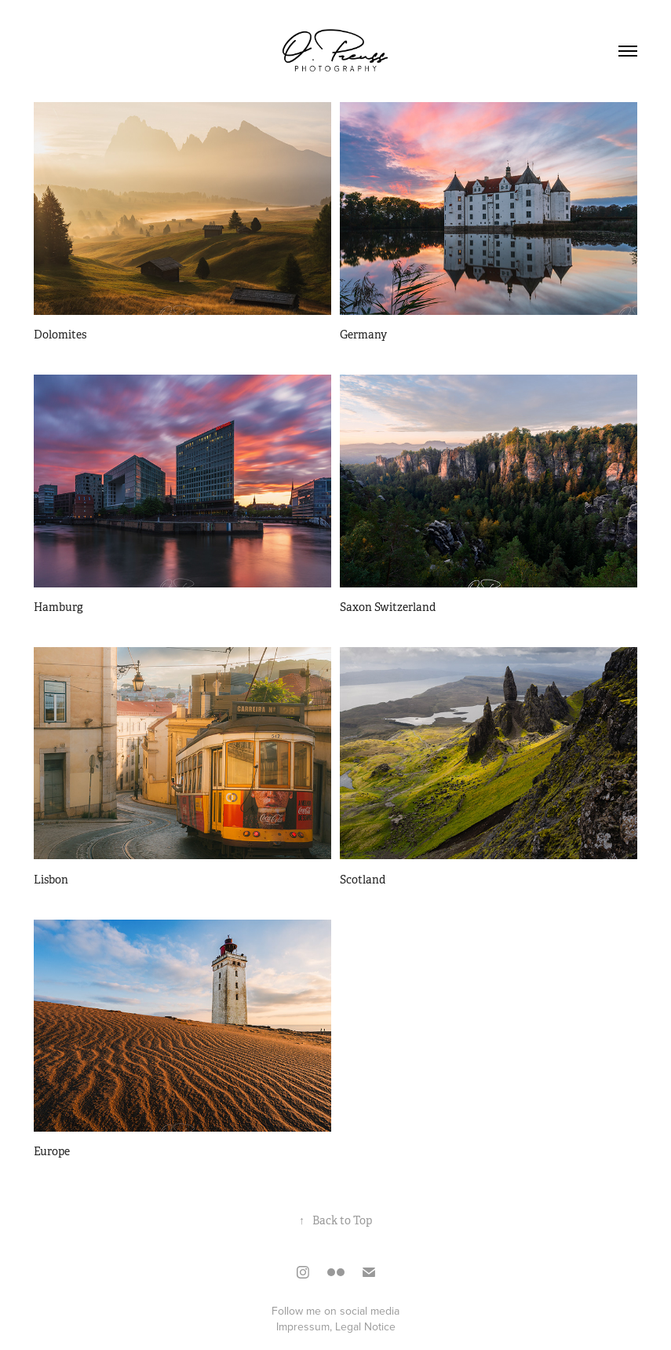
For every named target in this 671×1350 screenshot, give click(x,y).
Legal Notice (365, 1326)
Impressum (303, 1326)
